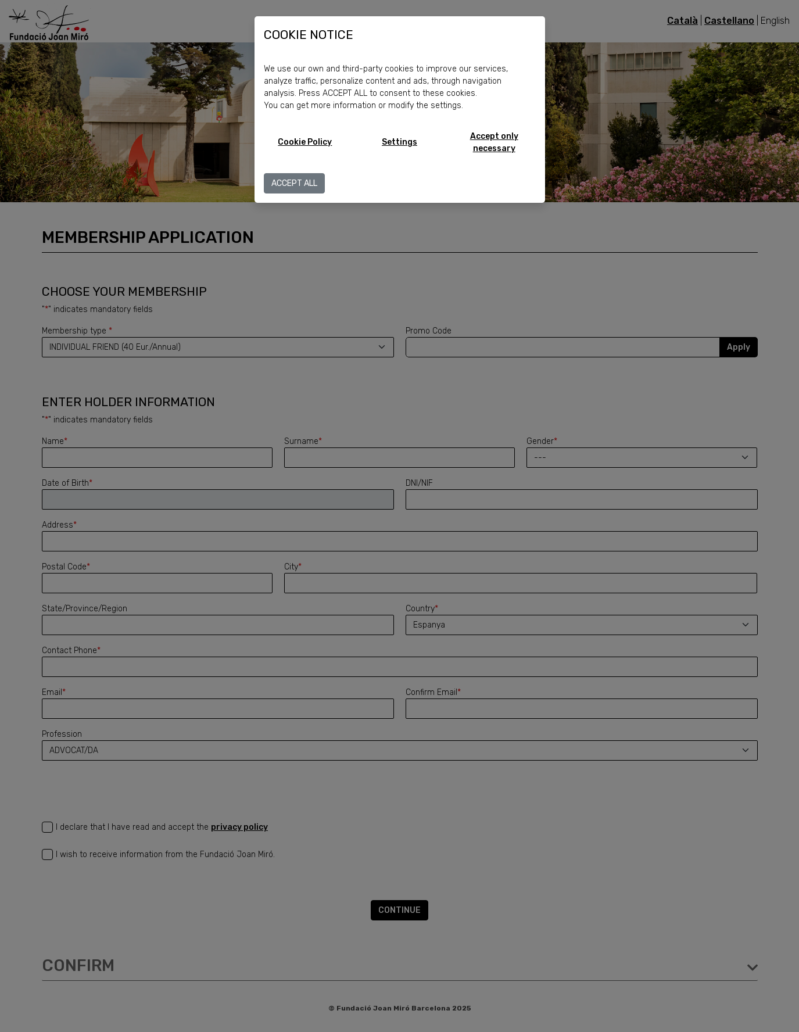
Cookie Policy (305, 142)
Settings (399, 142)
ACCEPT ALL (294, 183)
